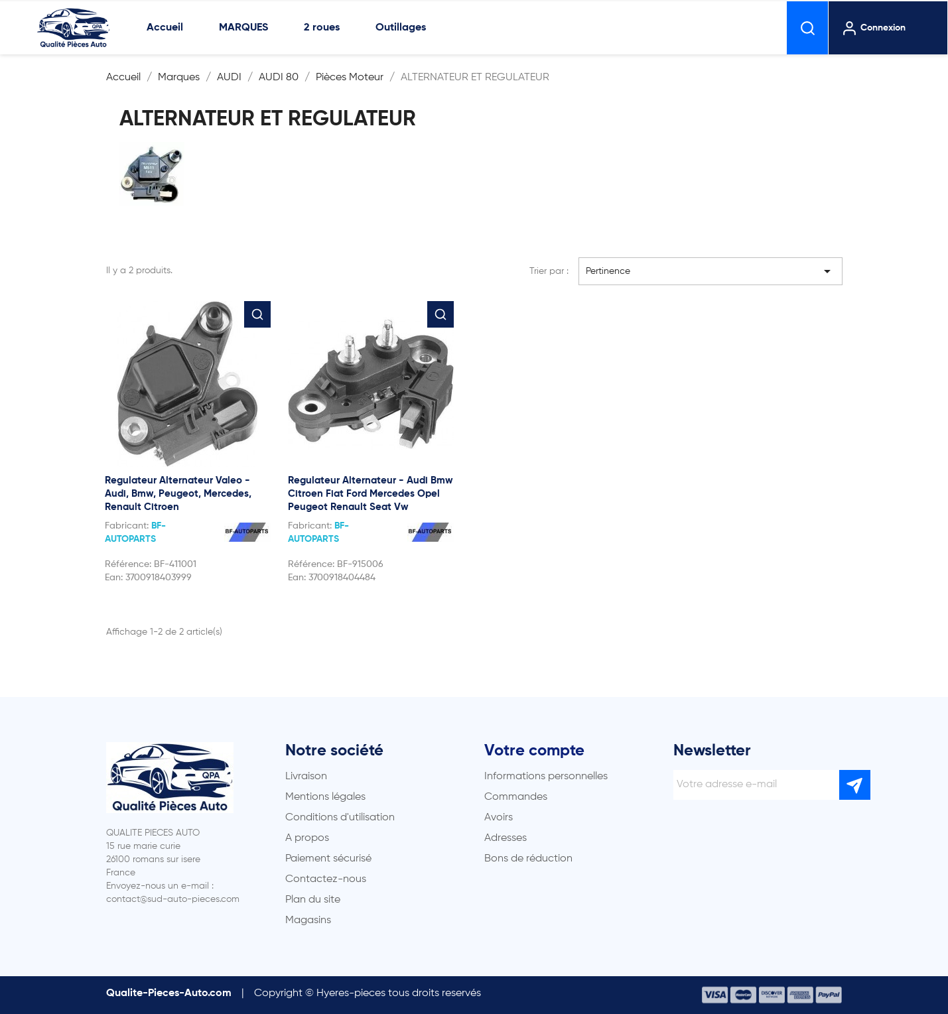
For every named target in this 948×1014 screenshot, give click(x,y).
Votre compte (534, 751)
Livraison (306, 776)
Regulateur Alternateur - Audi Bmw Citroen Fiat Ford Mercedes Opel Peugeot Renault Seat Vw (370, 493)
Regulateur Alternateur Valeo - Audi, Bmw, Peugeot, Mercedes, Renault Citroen (178, 493)
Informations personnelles (546, 776)
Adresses (505, 838)
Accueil (165, 28)
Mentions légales (325, 797)
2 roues (322, 28)
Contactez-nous (325, 879)
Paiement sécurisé (328, 859)
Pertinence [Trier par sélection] (710, 271)
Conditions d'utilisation (340, 817)
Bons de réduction (528, 859)
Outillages (400, 28)
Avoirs (498, 817)
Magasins (308, 920)
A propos (307, 838)
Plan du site (312, 900)
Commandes (515, 797)
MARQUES (243, 28)
